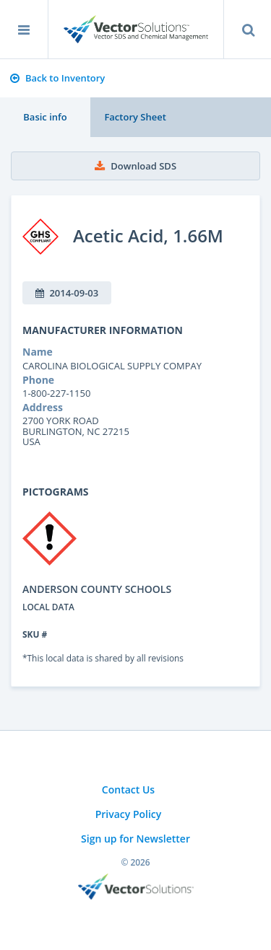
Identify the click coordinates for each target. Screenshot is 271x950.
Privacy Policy (128, 814)
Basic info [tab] (44, 116)
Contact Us (128, 789)
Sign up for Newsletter (135, 838)
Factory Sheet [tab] (134, 116)
